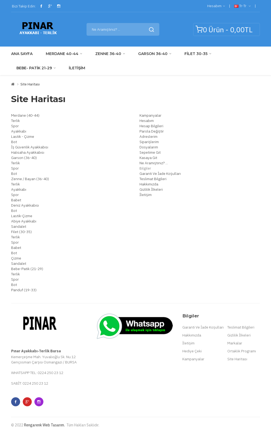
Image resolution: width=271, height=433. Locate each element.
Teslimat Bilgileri (152, 178)
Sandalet (18, 226)
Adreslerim (148, 136)
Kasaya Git (148, 157)
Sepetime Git (150, 152)
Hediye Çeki (192, 351)
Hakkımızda (148, 184)
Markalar (234, 343)
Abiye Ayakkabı (23, 221)
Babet (16, 200)
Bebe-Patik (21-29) (27, 268)
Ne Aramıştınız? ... (153, 163)
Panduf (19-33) (24, 290)
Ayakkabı (18, 131)
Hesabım (216, 6)
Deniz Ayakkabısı (25, 205)
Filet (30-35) (21, 231)
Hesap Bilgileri (151, 126)
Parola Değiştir (151, 131)
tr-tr (242, 6)
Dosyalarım (148, 147)
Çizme (16, 258)
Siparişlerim (149, 141)
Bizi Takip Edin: (23, 6)
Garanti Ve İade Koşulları (160, 173)
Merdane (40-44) (25, 115)
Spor (15, 126)
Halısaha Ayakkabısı (27, 152)
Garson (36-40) (24, 157)
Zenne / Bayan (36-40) (30, 178)
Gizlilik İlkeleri (151, 189)
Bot (14, 141)
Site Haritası (30, 84)
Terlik (15, 120)
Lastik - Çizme (22, 136)
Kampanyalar (150, 115)
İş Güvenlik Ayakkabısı (29, 147)
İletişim (145, 194)
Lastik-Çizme (21, 215)
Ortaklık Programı (241, 351)
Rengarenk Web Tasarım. (44, 425)
